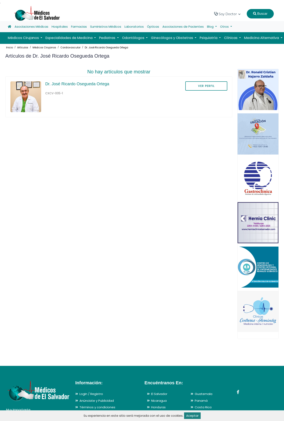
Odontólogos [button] (133, 37)
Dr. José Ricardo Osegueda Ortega (106, 47)
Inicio (9, 47)
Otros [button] (225, 26)
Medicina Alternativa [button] (262, 37)
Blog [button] (210, 26)
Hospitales (60, 26)
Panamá (201, 400)
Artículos (22, 47)
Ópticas (153, 26)
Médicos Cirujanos (44, 47)
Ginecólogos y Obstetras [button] (172, 37)
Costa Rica (203, 407)
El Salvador (159, 394)
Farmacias (79, 26)
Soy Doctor (227, 14)
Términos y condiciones (97, 407)
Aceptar (192, 415)
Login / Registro (91, 394)
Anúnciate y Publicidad (96, 400)
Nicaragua (159, 400)
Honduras (158, 407)
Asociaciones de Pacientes (183, 26)
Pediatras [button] (107, 37)
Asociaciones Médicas (31, 26)
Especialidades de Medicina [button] (69, 37)
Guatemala (203, 394)
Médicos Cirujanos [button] (24, 37)
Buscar (260, 13)
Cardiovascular (70, 47)
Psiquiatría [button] (209, 37)
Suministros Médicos (105, 26)
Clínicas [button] (231, 37)
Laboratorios (134, 26)
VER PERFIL (206, 86)
